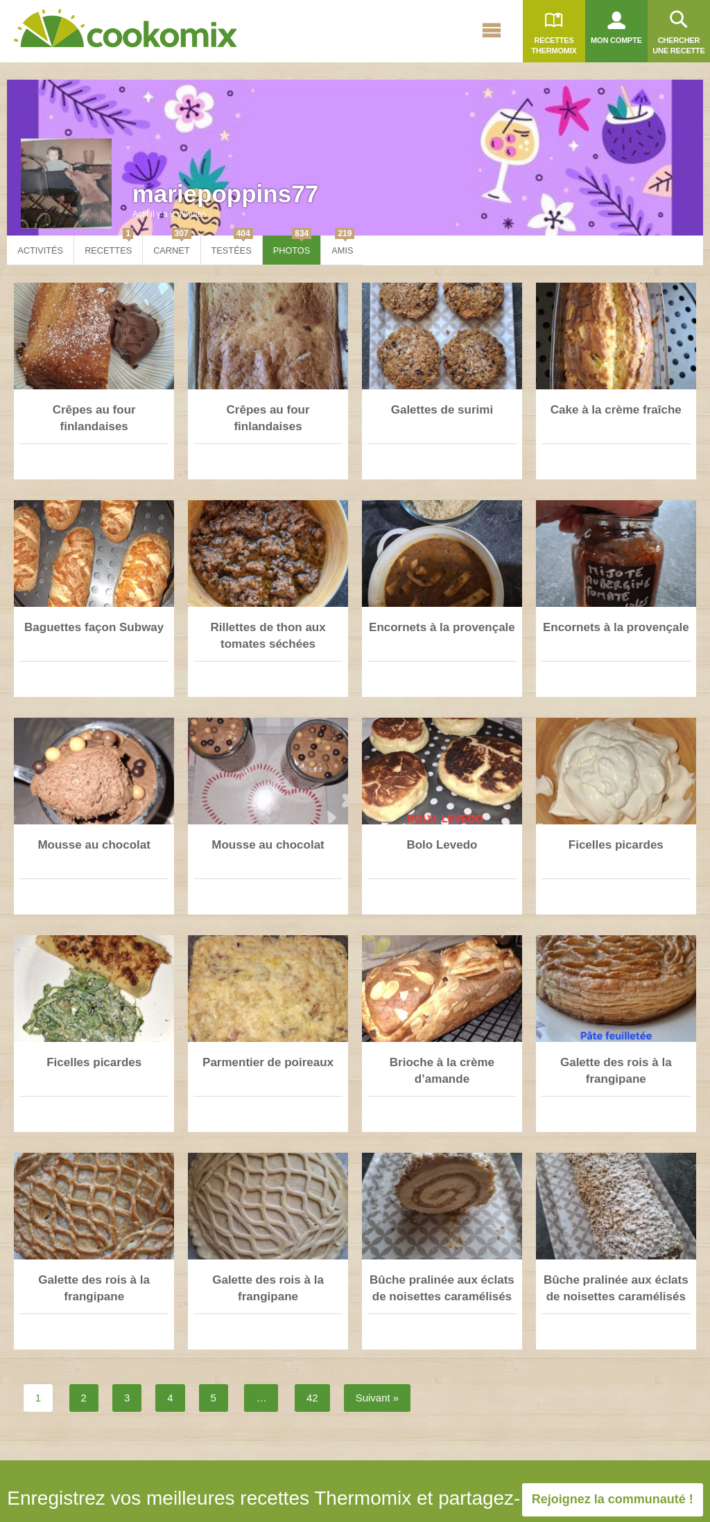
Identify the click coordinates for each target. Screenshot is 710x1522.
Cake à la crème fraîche (616, 409)
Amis (342, 246)
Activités (40, 250)
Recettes (109, 246)
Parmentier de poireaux (268, 1062)
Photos (292, 246)
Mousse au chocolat (93, 844)
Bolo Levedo (441, 844)
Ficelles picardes (616, 844)
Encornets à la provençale (442, 627)
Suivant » (377, 1398)
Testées (232, 246)
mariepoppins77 (225, 193)
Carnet (172, 246)
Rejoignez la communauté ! (612, 1499)
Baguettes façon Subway (94, 627)
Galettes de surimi (442, 409)
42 (312, 1398)
